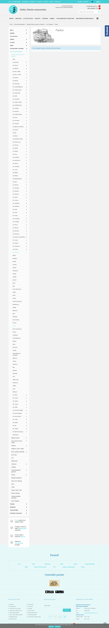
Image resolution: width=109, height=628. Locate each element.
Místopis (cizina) (15, 438)
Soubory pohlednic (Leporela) (16, 497)
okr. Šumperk (49, 24)
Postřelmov (15, 335)
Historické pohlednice (19, 24)
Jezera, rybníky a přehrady (17, 451)
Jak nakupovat (13, 618)
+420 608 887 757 (92, 8)
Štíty (14, 367)
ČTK (54, 567)
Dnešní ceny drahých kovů (16, 610)
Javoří (14, 283)
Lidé (12, 458)
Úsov (14, 376)
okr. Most (15, 182)
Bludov (14, 255)
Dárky (11, 45)
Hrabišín (14, 277)
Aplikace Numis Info (32, 612)
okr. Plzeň (15, 212)
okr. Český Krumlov (17, 90)
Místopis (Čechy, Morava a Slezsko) (35, 24)
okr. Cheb (15, 117)
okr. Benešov (16, 62)
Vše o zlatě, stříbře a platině (16, 614)
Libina (14, 295)
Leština (14, 292)
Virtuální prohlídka (32, 614)
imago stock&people (69, 567)
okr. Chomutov (16, 120)
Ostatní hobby (14, 510)
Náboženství (14, 461)
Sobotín (14, 350)
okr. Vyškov (15, 422)
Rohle (14, 344)
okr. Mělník (15, 172)
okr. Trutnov (15, 404)
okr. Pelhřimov (16, 206)
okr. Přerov (15, 224)
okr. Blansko (15, 68)
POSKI (82, 567)
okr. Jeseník (15, 129)
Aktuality (12, 604)
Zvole (14, 388)
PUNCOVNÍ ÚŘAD (90, 564)
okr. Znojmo (15, 428)
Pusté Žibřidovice (17, 338)
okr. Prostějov (16, 221)
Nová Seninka (16, 319)
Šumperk (15, 370)
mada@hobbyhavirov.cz (92, 6)
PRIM (61, 564)
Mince (11, 30)
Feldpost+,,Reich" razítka (17, 448)
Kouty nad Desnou (17, 289)
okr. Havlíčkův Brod (17, 105)
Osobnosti (13, 464)
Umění (13, 487)
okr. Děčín (15, 96)
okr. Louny (15, 169)
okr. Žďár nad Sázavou (18, 431)
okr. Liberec (15, 163)
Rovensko (15, 347)
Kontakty (30, 608)
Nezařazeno (15, 434)
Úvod (11, 24)
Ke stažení (30, 606)
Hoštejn (14, 273)
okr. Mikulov (15, 175)
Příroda (13, 475)
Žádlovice (15, 392)
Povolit (51, 626)
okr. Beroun (15, 65)
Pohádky (13, 467)
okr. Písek (15, 209)
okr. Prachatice (16, 218)
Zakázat (57, 626)
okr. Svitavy (15, 249)
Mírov (14, 313)
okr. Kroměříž (16, 157)
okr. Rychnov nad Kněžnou (19, 237)
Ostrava (12, 42)
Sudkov (14, 361)
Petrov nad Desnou (17, 329)
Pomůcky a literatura (16, 513)
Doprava (13, 445)
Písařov (14, 332)
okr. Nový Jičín (16, 188)
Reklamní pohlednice (16, 478)
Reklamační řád (13, 616)
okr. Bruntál (15, 77)
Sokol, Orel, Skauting (16, 481)
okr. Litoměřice (16, 166)
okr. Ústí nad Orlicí (17, 416)
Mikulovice (15, 310)
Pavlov (14, 326)
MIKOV (76, 564)
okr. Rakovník (16, 231)
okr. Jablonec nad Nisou (18, 126)
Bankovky (12, 507)
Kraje (14, 59)
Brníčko (14, 261)
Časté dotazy (13, 606)
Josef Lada (14, 455)
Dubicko (14, 267)
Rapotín (14, 341)
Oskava (14, 323)
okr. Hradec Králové (17, 114)
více (72, 624)
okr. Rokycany (16, 234)
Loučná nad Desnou (17, 301)
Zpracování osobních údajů (34, 616)
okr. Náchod (15, 185)
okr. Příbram (15, 227)
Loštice (14, 298)
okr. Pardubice (16, 203)
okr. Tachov (15, 398)
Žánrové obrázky (15, 493)
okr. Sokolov (15, 243)
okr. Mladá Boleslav (17, 178)
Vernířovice (15, 382)
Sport (12, 484)
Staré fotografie (15, 501)
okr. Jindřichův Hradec (18, 139)
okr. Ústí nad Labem (17, 413)
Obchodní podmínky (14, 612)
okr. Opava (15, 197)
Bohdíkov (15, 258)
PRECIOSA (47, 564)
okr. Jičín (14, 132)
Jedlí (14, 286)
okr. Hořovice (16, 111)
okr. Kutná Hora (16, 160)
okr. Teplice (15, 401)
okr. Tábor (15, 395)
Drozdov (15, 264)
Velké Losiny (15, 379)
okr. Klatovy (15, 151)
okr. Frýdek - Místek (17, 102)
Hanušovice (15, 270)
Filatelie (12, 504)
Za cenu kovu (13, 36)
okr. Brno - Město (16, 71)
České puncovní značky (15, 608)
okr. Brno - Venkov (17, 74)
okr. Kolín (15, 154)
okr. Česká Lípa (16, 83)
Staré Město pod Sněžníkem (16, 354)
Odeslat (67, 610)
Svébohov (15, 364)
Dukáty (12, 39)
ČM (19, 564)
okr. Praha (15, 215)
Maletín (14, 307)
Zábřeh (14, 385)
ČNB (33, 564)
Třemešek (15, 373)
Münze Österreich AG (40, 567)
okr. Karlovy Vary (17, 142)
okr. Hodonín (16, 108)
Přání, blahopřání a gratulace (16, 470)
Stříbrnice (15, 358)
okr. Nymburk (16, 191)
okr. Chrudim (16, 123)
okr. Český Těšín (16, 93)
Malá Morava (16, 304)
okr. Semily (15, 240)
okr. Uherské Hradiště (18, 410)
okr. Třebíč (15, 407)
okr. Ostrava (15, 200)
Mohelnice (15, 316)
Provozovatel (31, 610)
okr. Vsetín (15, 419)
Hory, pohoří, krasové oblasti (16, 441)
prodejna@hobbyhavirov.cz (90, 612)
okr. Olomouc (16, 194)
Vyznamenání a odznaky (16, 48)
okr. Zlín (14, 425)
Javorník (14, 280)
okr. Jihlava (15, 136)
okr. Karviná (15, 145)
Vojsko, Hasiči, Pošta (16, 490)
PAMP (26, 567)
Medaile (12, 33)
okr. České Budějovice (18, 87)
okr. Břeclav (15, 80)
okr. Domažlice (16, 99)
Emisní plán (30, 604)
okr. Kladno (15, 148)
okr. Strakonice (16, 246)
